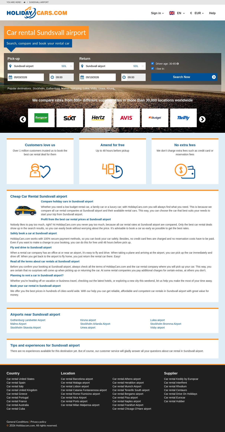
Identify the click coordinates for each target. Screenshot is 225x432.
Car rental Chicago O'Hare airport (132, 408)
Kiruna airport (88, 320)
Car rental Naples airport (127, 401)
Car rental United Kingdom (22, 390)
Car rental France (17, 401)
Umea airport (87, 327)
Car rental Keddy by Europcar (181, 378)
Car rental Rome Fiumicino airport (80, 393)
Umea (101, 88)
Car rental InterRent (175, 382)
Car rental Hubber (174, 401)
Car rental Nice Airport (74, 397)
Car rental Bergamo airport (128, 393)
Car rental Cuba (16, 408)
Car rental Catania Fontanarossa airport (84, 390)
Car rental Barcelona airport (77, 378)
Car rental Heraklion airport (128, 382)
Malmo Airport (18, 323)
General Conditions (18, 421)
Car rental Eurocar (174, 397)
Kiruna (110, 88)
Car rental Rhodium (175, 386)
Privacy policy (38, 421)
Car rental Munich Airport (127, 386)
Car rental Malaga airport (75, 382)
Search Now (194, 77)
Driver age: (165, 63)
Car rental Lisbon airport (75, 386)
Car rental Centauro (175, 390)
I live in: (158, 68)
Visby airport (157, 327)
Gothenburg (53, 88)
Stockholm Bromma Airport (165, 323)
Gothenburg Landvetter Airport (27, 320)
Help (212, 13)
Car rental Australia (18, 405)
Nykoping (76, 88)
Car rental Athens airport (127, 378)
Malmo (65, 88)
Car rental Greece (17, 393)
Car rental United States (20, 378)
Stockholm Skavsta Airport (25, 327)
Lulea (86, 88)
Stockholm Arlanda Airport (95, 323)
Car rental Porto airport (74, 401)
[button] (177, 13)
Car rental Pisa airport (125, 397)
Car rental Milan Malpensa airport (80, 405)
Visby (94, 88)
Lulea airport (157, 320)
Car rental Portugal (18, 397)
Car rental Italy (15, 386)
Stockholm (39, 88)
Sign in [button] (157, 13)
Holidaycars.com (25, 425)
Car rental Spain (16, 382)
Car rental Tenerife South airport (131, 390)
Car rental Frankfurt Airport (128, 405)
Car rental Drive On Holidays (180, 393)
